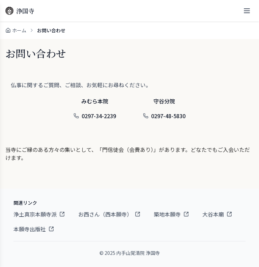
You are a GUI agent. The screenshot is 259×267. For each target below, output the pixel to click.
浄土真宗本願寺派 (39, 214)
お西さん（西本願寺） (109, 214)
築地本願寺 (171, 214)
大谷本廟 (217, 214)
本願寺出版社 (33, 229)
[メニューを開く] (247, 11)
